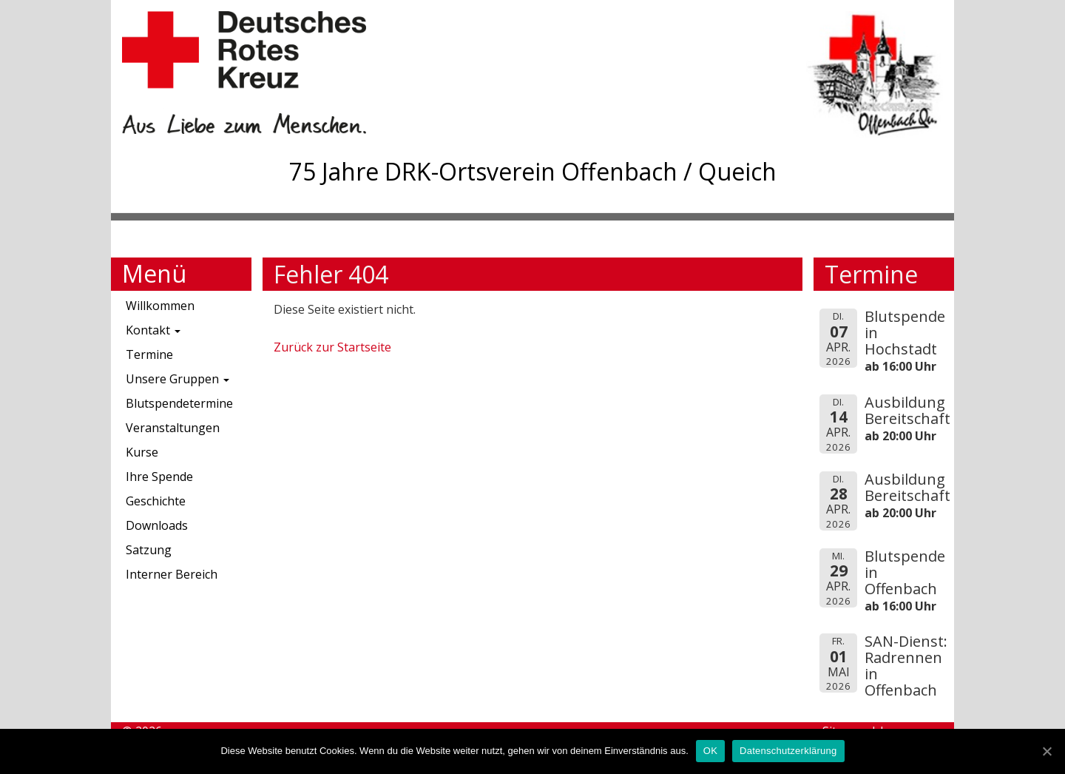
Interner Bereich (171, 574)
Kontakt (153, 330)
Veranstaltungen (173, 428)
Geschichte (156, 501)
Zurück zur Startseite (332, 347)
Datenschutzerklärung (788, 750)
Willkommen (160, 305)
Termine (149, 354)
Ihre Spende (159, 476)
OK (710, 750)
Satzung (149, 550)
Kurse (142, 452)
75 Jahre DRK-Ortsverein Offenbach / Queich (533, 171)
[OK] (1046, 751)
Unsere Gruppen (177, 379)
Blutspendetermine (179, 403)
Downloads (157, 525)
